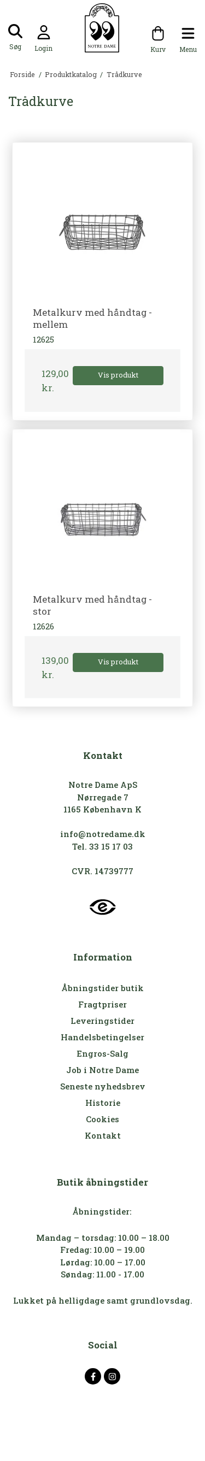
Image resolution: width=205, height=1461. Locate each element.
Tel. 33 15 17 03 (102, 846)
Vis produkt (118, 375)
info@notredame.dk (102, 833)
